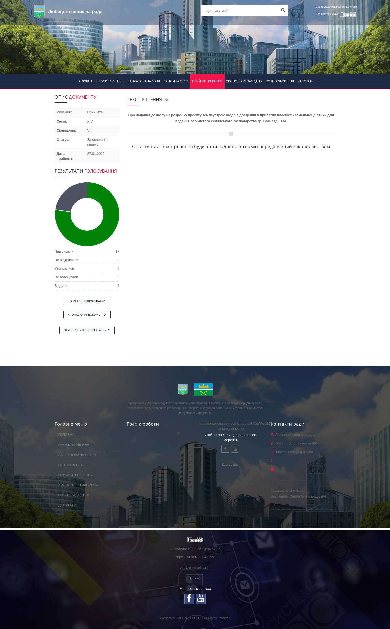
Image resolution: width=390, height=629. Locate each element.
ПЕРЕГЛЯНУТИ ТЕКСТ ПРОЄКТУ (87, 330)
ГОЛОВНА (85, 81)
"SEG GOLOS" (193, 618)
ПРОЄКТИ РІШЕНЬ (110, 81)
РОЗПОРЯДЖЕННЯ (280, 81)
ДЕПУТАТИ (306, 81)
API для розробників (194, 568)
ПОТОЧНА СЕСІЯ (176, 81)
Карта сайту (230, 464)
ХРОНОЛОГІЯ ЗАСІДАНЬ (244, 81)
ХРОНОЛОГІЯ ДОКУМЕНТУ (87, 314)
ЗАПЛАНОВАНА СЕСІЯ (144, 81)
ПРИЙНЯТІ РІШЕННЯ (207, 81)
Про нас (194, 578)
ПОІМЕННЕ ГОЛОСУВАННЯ (87, 301)
